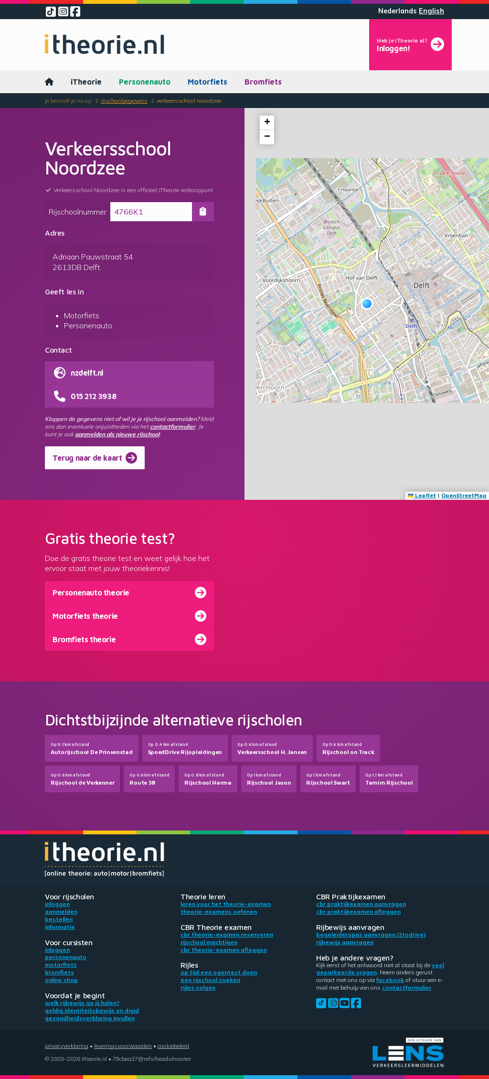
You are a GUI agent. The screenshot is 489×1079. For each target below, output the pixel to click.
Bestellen (59, 919)
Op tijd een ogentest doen (219, 972)
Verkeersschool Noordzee (189, 100)
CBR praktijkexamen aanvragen (361, 903)
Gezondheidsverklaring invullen (90, 1018)
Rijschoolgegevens (124, 100)
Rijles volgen (198, 987)
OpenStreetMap (464, 495)
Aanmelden (61, 911)
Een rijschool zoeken (210, 979)
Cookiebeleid (173, 1045)
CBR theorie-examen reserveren (227, 934)
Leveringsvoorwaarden (123, 1045)
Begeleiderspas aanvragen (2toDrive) (371, 934)
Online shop (61, 979)
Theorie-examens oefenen (219, 911)
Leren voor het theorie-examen (226, 903)
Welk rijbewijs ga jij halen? (82, 1002)
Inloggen (57, 903)
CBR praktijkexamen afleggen (358, 911)
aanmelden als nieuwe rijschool (117, 434)
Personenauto (144, 81)
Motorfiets (207, 81)
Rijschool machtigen (209, 942)
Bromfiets (263, 81)
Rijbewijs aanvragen (344, 942)
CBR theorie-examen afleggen (224, 949)
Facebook (390, 979)
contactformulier (172, 426)
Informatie (60, 926)
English (431, 11)
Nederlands (397, 11)
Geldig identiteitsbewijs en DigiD (92, 1010)
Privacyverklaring (66, 1045)
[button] (367, 304)
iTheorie (86, 81)
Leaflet (422, 495)
